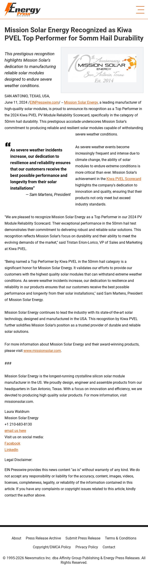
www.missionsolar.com (42, 350)
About (16, 538)
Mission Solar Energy (81, 102)
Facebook (12, 443)
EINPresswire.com (44, 102)
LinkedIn (11, 450)
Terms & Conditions (120, 538)
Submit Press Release (82, 538)
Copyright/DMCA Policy (52, 547)
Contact (109, 547)
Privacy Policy (86, 547)
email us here (15, 431)
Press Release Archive (43, 538)
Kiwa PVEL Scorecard (123, 179)
